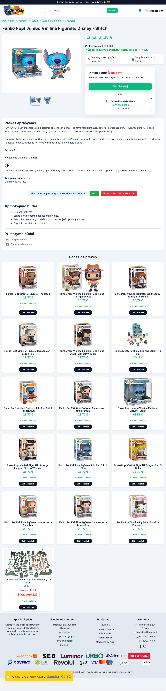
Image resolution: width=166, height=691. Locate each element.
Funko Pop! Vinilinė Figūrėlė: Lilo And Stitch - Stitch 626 (28, 409)
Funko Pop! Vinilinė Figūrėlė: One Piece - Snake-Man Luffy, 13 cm (83, 352)
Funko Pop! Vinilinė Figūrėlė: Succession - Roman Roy (83, 524)
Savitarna (105, 624)
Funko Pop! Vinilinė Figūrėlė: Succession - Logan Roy (28, 352)
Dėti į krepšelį (120, 86)
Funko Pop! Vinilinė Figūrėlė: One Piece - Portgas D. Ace (83, 295)
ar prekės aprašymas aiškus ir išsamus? (57, 193)
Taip (94, 193)
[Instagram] (144, 646)
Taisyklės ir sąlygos (64, 636)
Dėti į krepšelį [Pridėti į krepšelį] (28, 312)
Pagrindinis (8, 20)
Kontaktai (64, 645)
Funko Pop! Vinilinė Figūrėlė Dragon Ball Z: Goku (138, 466)
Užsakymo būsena (105, 629)
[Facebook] (141, 646)
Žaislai (34, 20)
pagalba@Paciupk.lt (147, 632)
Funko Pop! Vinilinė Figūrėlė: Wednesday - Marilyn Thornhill (138, 295)
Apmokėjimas (105, 637)
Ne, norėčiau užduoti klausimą (118, 193)
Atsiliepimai (64, 632)
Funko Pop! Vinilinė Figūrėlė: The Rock (28, 293)
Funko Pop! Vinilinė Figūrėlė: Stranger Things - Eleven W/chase (28, 466)
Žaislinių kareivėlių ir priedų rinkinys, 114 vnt (28, 581)
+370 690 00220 (120, 105)
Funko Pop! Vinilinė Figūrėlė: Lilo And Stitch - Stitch (82, 466)
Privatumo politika (65, 640)
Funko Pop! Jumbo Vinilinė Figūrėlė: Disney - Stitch (138, 409)
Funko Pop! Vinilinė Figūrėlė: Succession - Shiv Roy (28, 524)
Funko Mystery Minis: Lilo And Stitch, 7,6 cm (138, 352)
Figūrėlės (70, 20)
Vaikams (23, 20)
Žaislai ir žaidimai (51, 20)
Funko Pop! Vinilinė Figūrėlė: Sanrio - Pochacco (138, 524)
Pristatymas (105, 633)
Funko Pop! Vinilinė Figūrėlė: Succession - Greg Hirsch (83, 409)
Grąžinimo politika (105, 642)
